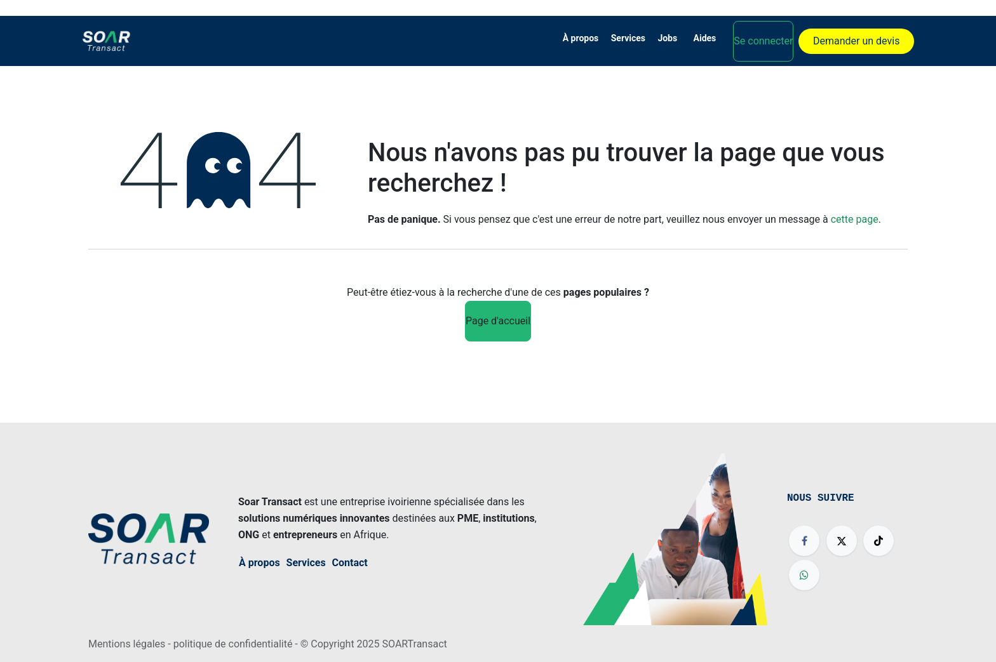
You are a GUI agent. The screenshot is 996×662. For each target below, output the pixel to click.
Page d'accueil (498, 321)
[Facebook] (804, 541)
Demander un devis (856, 41)
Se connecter (763, 41)
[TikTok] (878, 541)
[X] (841, 541)
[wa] (804, 575)
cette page (854, 219)
